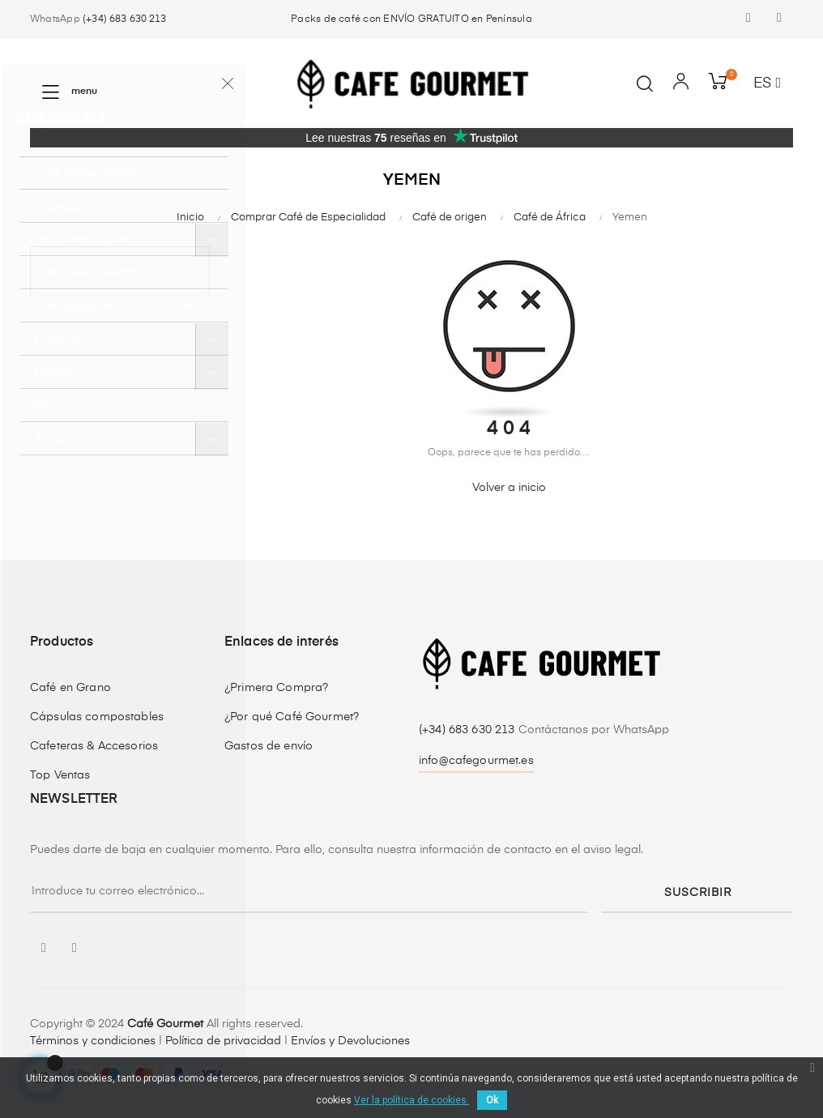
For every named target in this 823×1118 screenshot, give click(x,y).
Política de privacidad (223, 1041)
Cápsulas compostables (97, 717)
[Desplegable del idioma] (767, 84)
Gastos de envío (268, 746)
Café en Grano (70, 687)
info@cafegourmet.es (476, 760)
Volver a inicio (509, 487)
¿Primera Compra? (276, 687)
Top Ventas (60, 775)
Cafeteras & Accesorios (94, 746)
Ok (492, 1100)
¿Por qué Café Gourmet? (291, 717)
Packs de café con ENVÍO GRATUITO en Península (411, 19)
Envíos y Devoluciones (350, 1041)
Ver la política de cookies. (411, 1100)
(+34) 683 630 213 (124, 19)
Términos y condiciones (93, 1041)
